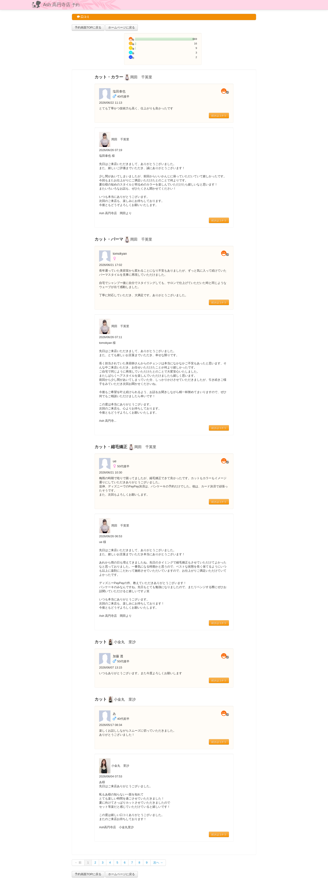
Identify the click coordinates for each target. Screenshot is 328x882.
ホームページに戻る (121, 27)
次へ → (158, 862)
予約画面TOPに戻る (88, 27)
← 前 (78, 862)
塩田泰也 (119, 91)
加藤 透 (118, 656)
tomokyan (120, 253)
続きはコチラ (218, 115)
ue (114, 461)
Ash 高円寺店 (61, 4)
